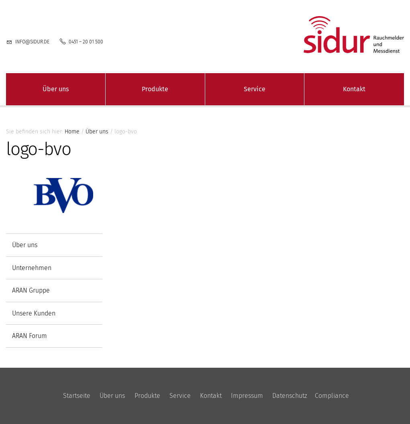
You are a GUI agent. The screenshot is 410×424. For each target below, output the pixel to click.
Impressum (247, 395)
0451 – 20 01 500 (86, 42)
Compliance (332, 395)
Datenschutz (289, 395)
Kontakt (354, 89)
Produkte (155, 89)
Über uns (56, 89)
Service (254, 89)
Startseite (76, 395)
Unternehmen (31, 268)
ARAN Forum (29, 336)
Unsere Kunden (33, 313)
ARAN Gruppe (31, 290)
